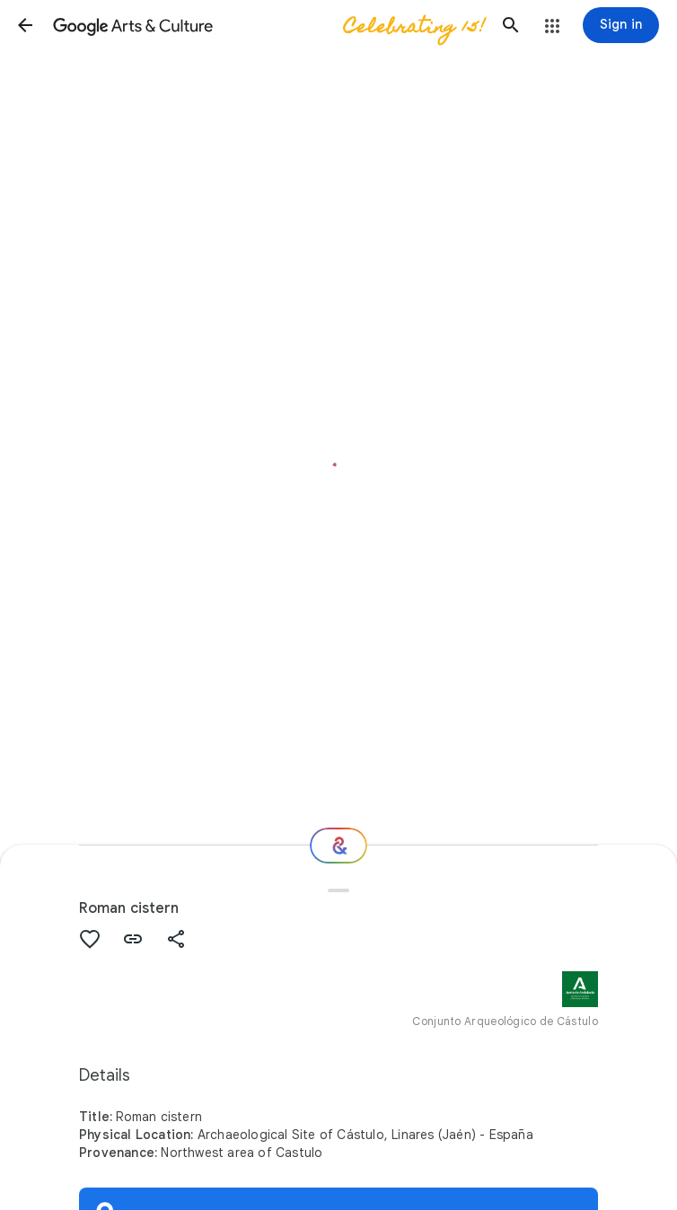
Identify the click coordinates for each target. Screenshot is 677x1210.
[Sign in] (621, 25)
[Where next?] (338, 846)
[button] (25, 25)
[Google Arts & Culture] (268, 25)
